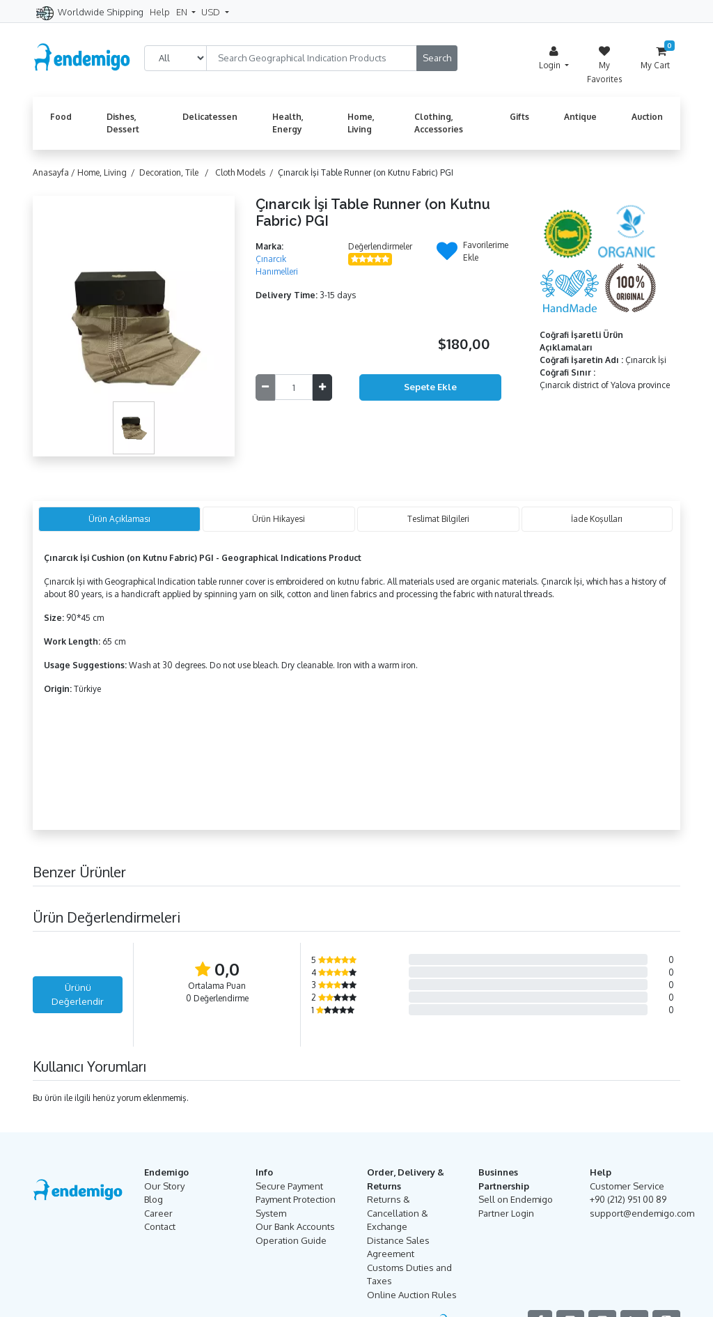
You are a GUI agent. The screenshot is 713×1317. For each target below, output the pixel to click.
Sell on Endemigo (515, 1199)
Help (160, 11)
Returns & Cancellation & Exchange (397, 1213)
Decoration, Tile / (176, 172)
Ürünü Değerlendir (78, 994)
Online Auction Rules (412, 1294)
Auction (647, 116)
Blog (153, 1199)
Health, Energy (288, 122)
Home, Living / (108, 172)
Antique (580, 116)
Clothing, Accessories (438, 122)
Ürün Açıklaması (119, 519)
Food (61, 116)
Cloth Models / (246, 172)
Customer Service (627, 1186)
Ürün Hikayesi (278, 519)
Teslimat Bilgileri (438, 519)
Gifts (519, 116)
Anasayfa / (55, 172)
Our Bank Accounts (295, 1226)
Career (158, 1213)
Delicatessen (209, 116)
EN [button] (182, 11)
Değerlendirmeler (380, 246)
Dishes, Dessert (123, 122)
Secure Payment (289, 1186)
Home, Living (361, 122)
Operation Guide (291, 1240)
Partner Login (506, 1213)
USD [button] (211, 11)
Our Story (164, 1186)
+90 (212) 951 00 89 (628, 1199)
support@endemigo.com (642, 1213)
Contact (159, 1226)
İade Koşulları (596, 519)
